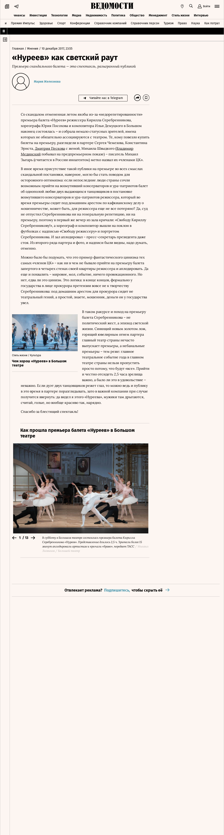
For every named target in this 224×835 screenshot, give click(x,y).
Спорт (61, 22)
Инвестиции (38, 15)
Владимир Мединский (43, 154)
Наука (195, 22)
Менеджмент (158, 15)
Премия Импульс (23, 22)
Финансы (18, 15)
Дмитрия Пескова (75, 148)
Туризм (168, 22)
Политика (118, 15)
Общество (137, 15)
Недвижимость (96, 15)
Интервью (201, 15)
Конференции (80, 22)
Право (182, 22)
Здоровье (46, 22)
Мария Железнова (49, 81)
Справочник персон (145, 22)
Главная (20, 48)
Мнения (35, 48)
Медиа (76, 15)
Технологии (59, 15)
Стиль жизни (180, 15)
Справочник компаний (110, 22)
